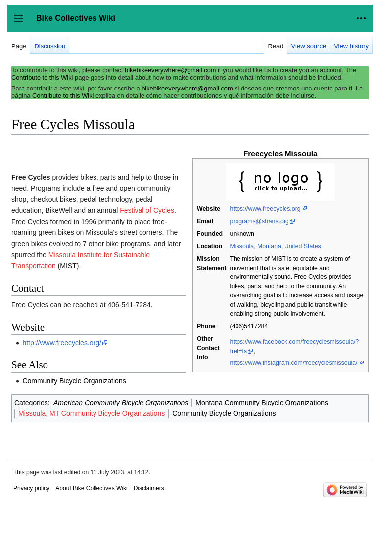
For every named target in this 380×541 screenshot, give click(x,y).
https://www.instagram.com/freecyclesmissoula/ (294, 363)
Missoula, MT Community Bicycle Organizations (91, 413)
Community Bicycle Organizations (74, 381)
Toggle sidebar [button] (22, 23)
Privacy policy (31, 488)
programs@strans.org (259, 221)
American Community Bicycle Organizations (120, 402)
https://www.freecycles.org (265, 208)
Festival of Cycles (147, 210)
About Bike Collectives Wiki (91, 488)
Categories (31, 402)
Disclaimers (149, 488)
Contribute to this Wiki (42, 77)
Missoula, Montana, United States (275, 246)
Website (208, 208)
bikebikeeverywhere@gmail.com (170, 70)
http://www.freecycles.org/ (61, 343)
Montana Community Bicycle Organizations (261, 402)
